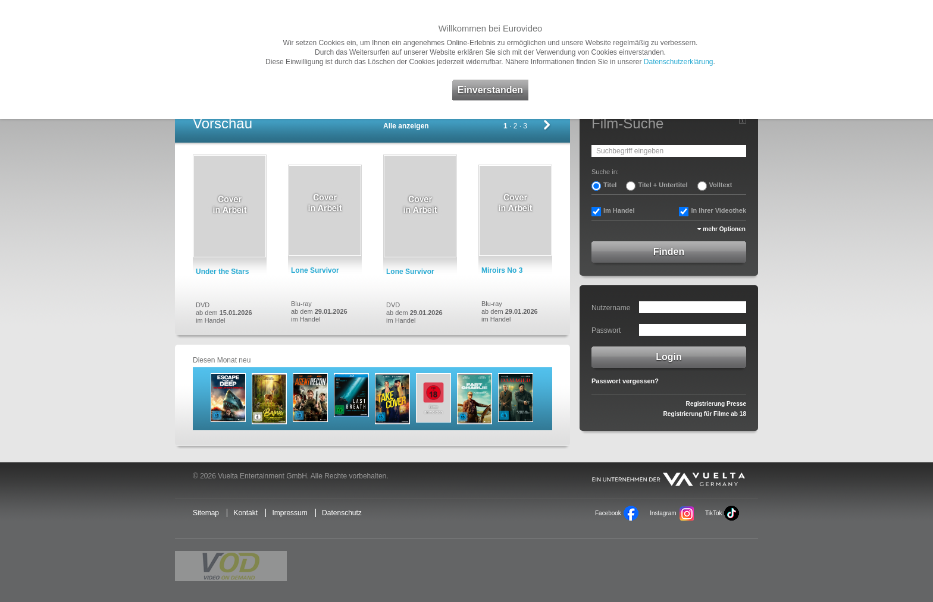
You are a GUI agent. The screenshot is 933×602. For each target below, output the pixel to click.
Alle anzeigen (406, 126)
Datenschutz (342, 513)
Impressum (289, 513)
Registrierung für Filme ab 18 (704, 414)
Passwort (606, 330)
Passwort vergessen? (625, 380)
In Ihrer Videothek (718, 210)
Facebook (608, 513)
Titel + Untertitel (662, 184)
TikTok (713, 513)
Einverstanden (490, 90)
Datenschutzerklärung (678, 62)
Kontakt (245, 513)
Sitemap (206, 513)
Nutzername (610, 308)
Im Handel (619, 210)
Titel (609, 184)
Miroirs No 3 (501, 270)
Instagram (663, 513)
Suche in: (605, 171)
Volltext (720, 184)
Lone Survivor (315, 270)
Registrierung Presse (716, 404)
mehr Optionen (724, 229)
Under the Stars (222, 271)
